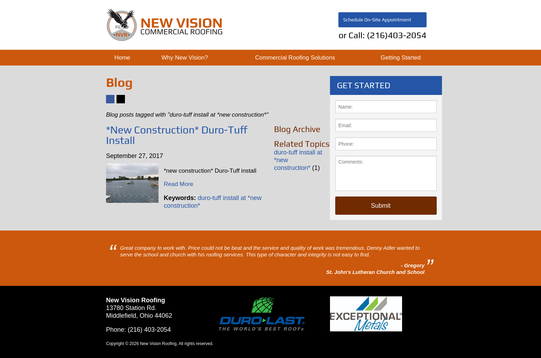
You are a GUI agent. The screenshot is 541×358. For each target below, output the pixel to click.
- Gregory (412, 265)
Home (122, 57)
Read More (178, 184)
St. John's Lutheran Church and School (375, 272)
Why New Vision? (184, 57)
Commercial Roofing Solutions (295, 57)
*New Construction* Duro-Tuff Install (177, 135)
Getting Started (401, 57)
